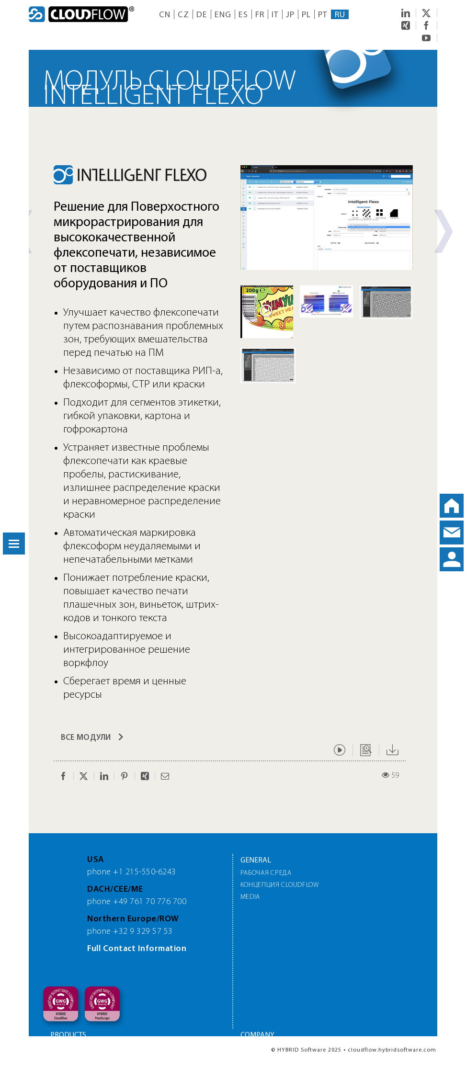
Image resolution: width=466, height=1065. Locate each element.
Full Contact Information (136, 948)
